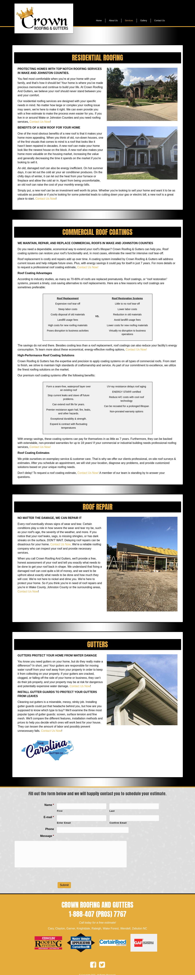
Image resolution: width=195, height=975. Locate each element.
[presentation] (83, 870)
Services (129, 20)
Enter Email (64, 822)
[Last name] (134, 806)
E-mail (49, 817)
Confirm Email (118, 822)
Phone (49, 829)
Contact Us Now (40, 121)
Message (47, 835)
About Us (113, 20)
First (60, 811)
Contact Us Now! (87, 267)
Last (112, 811)
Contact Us (159, 20)
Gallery (143, 20)
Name (49, 804)
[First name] (81, 806)
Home (99, 20)
